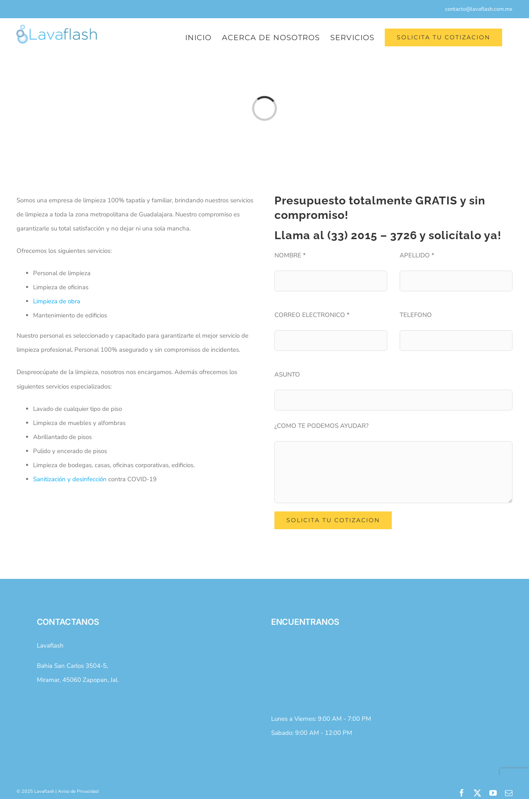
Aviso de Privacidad (78, 791)
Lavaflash (50, 645)
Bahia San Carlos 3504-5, (72, 666)
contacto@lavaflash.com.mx (478, 9)
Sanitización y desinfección (70, 479)
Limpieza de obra (56, 301)
